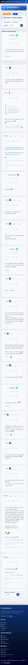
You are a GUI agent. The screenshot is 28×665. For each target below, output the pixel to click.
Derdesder (5, 135)
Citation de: (11, 106)
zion (5, 333)
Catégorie (5, 25)
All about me (7, 56)
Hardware (8, 17)
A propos (3, 650)
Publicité (3, 652)
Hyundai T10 (14, 526)
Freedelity (3, 637)
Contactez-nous (5, 649)
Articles (3, 624)
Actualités (3, 622)
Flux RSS (3, 656)
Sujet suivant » (15, 22)
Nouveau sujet (7, 14)
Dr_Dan (5, 92)
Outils (15, 14)
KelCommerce (4, 639)
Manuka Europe (5, 643)
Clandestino (12, 35)
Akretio (3, 635)
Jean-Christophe (12, 174)
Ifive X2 (12, 572)
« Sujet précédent (7, 22)
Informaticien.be (3, 660)
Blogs (2, 629)
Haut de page (6, 662)
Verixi (2, 641)
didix (7, 67)
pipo (18, 527)
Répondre (6, 592)
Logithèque (4, 628)
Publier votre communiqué (7, 654)
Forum (3, 626)
